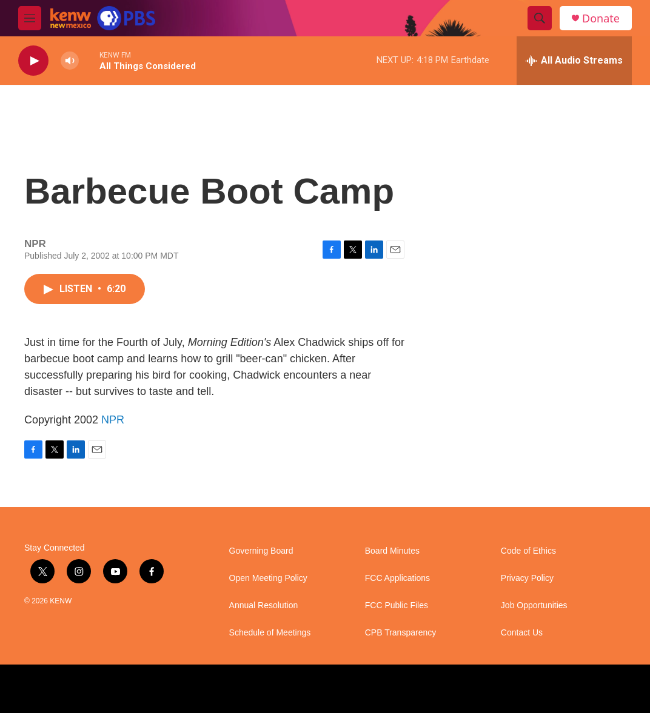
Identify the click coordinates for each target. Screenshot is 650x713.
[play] (33, 61)
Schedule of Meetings (270, 632)
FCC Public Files (396, 605)
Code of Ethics (528, 550)
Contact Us (522, 632)
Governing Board (261, 550)
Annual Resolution (263, 605)
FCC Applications (397, 578)
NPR (112, 420)
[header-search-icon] (540, 18)
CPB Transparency (401, 632)
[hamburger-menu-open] (29, 18)
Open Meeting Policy (268, 578)
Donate (601, 18)
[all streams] (574, 60)
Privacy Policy (527, 578)
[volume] (69, 61)
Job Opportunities (534, 605)
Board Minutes (392, 550)
